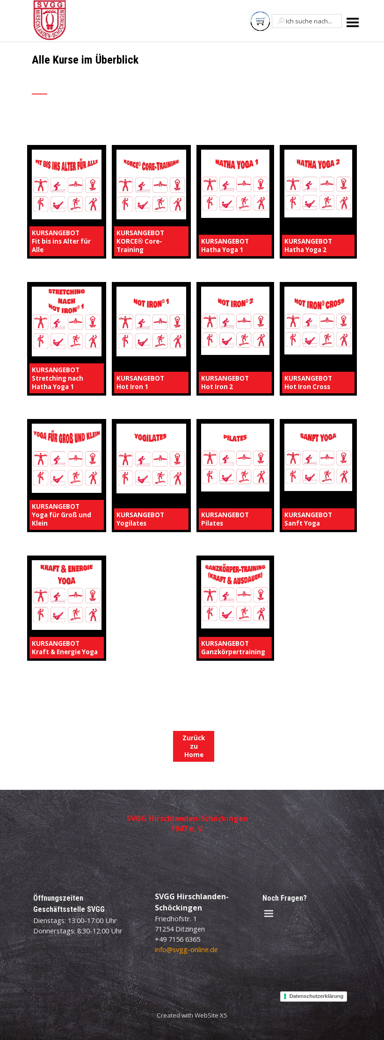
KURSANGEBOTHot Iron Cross (308, 382)
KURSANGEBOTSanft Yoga (308, 519)
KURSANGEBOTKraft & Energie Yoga (65, 647)
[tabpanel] (137, 79)
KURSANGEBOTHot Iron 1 (140, 382)
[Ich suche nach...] (307, 21)
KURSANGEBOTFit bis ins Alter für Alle (61, 241)
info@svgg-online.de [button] (186, 949)
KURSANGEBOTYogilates (140, 519)
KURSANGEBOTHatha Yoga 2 (308, 245)
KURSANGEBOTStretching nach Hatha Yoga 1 (57, 378)
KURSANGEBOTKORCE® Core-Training (140, 241)
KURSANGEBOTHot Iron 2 (225, 382)
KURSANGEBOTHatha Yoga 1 (225, 245)
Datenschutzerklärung (317, 996)
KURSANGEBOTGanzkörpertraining (233, 647)
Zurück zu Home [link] (193, 746)
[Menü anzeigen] (352, 22)
